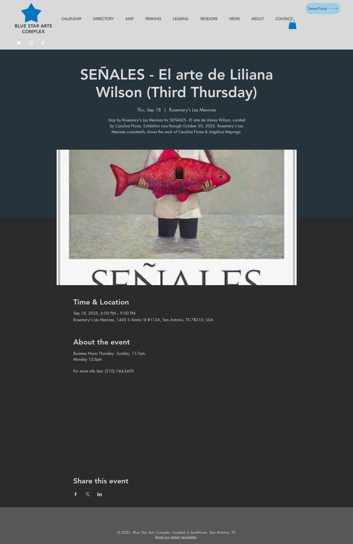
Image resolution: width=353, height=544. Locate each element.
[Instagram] (31, 43)
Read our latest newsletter (175, 537)
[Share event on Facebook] (75, 494)
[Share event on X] (87, 494)
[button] (292, 24)
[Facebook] (43, 43)
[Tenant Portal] (322, 8)
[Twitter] (19, 43)
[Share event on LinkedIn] (99, 494)
